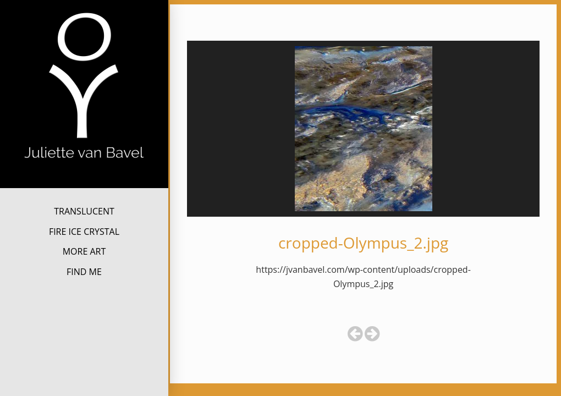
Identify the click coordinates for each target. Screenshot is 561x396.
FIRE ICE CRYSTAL (84, 232)
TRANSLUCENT (84, 211)
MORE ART (84, 251)
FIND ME (84, 272)
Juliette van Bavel (84, 178)
